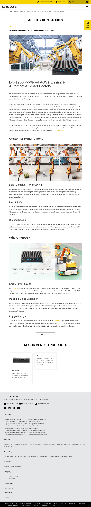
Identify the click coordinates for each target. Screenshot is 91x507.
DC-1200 (15, 288)
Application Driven (33, 456)
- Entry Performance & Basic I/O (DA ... (15, 434)
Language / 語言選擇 (47, 2)
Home (10, 11)
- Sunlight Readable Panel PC (37, 424)
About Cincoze (13, 476)
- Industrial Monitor (33, 428)
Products (7, 415)
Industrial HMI (45, 505)
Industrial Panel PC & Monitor (37, 419)
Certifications (43, 456)
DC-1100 (40, 355)
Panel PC (35, 505)
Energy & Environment (78, 444)
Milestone (12, 478)
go (87, 2)
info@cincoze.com (43, 403)
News (5, 488)
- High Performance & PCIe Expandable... (16, 421)
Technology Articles (66, 456)
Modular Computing (20, 456)
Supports (7, 462)
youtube (18, 408)
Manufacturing (8, 444)
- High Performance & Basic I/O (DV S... (15, 426)
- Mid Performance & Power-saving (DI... (16, 428)
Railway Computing (35, 444)
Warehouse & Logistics (63, 444)
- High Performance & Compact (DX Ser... (16, 424)
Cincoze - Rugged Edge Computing (9, 6)
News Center (8, 483)
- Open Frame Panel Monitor (36, 432)
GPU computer (57, 505)
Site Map (37, 503)
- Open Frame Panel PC (35, 426)
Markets (16, 11)
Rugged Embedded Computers (13, 419)
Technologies (9, 452)
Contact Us (8, 493)
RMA (12, 466)
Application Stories (25, 11)
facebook (5, 408)
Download (18, 466)
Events (11, 488)
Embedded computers (60, 503)
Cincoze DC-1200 (58, 130)
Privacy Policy (47, 503)
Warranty (6, 466)
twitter (14, 408)
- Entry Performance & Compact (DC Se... (16, 432)
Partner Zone (62, 2)
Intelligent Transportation (21, 444)
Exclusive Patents (54, 456)
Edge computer (25, 505)
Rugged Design (8, 456)
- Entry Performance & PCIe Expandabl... (16, 430)
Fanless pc (72, 503)
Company (7, 472)
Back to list (45, 334)
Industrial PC (82, 503)
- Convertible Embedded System (37, 434)
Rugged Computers (12, 505)
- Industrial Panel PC (34, 421)
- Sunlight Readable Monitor (36, 430)
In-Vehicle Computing (49, 444)
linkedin (9, 408)
